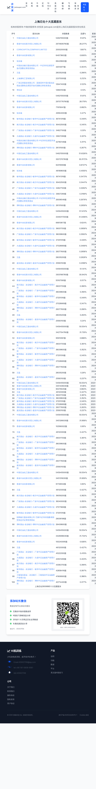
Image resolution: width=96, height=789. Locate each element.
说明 (52, 656)
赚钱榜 (63, 6)
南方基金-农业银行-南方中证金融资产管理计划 (35, 124)
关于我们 (10, 687)
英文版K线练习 (57, 672)
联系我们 (10, 691)
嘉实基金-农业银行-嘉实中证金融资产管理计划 (35, 263)
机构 (32, 4)
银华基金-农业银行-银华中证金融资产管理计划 (35, 119)
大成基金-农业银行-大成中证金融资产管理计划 (35, 136)
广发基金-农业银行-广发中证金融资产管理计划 (35, 130)
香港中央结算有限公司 (26, 55)
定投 (43, 4)
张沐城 (19, 61)
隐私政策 (10, 699)
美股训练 (55, 7)
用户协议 (10, 703)
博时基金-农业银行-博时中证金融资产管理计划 (35, 148)
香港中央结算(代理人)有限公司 (29, 44)
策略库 (75, 6)
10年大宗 (49, 6)
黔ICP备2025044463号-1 (68, 715)
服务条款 (10, 695)
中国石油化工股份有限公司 (27, 38)
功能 (52, 660)
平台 (52, 668)
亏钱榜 (69, 6)
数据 (52, 664)
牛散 (37, 4)
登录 (78, 7)
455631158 (21, 673)
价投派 (12, 7)
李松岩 (19, 90)
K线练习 (84, 7)
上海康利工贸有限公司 (26, 78)
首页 (26, 4)
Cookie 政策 (84, 715)
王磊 (18, 73)
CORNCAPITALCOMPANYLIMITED (32, 49)
